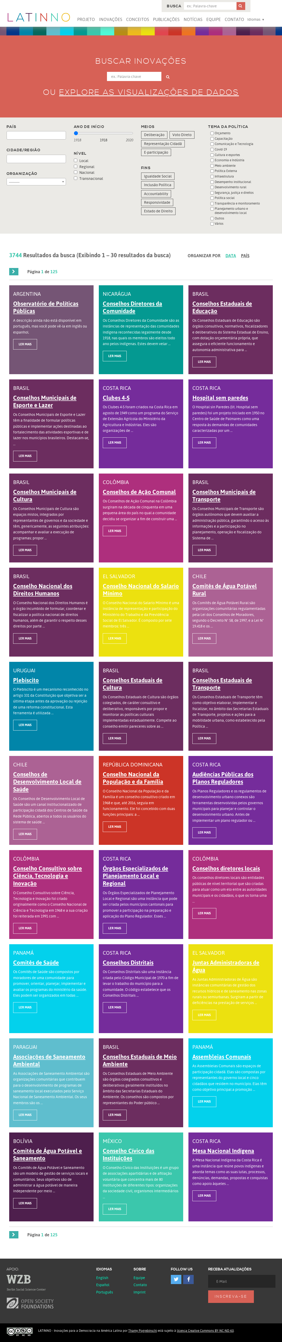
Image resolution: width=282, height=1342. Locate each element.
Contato (234, 19)
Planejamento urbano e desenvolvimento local (231, 211)
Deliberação (154, 134)
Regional (84, 166)
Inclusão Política (157, 184)
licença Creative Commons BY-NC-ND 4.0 (205, 1331)
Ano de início (89, 127)
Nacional (84, 172)
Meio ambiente (225, 166)
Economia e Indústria (229, 160)
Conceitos (137, 19)
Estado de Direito (158, 211)
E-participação (156, 152)
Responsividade (157, 202)
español (102, 1284)
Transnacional (88, 178)
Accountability (156, 193)
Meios (148, 127)
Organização (22, 173)
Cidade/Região (23, 150)
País (12, 127)
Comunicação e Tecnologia (234, 144)
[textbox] (9, 135)
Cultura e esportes (227, 155)
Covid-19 (221, 149)
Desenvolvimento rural (231, 187)
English (102, 1277)
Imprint (140, 1292)
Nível (80, 153)
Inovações (110, 19)
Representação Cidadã (163, 143)
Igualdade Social (158, 176)
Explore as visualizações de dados (149, 93)
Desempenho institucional (233, 182)
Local (81, 160)
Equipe (213, 19)
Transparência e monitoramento (237, 203)
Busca (174, 6)
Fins (146, 168)
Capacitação (224, 139)
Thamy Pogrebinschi (142, 1331)
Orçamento (222, 133)
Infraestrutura (224, 176)
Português (104, 1292)
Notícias (193, 19)
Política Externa (226, 171)
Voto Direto (182, 134)
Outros (219, 218)
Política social (225, 198)
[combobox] (36, 135)
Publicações (166, 19)
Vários (219, 224)
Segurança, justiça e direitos (234, 193)
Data (230, 255)
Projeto (86, 19)
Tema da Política (228, 127)
